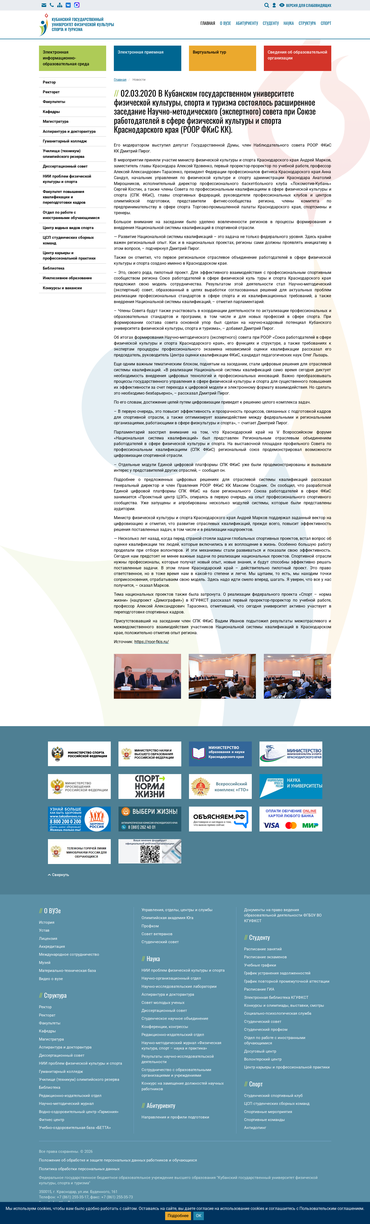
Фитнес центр (51, 1119)
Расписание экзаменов (265, 957)
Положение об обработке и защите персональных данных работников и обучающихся (118, 1160)
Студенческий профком (265, 1029)
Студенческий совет (160, 942)
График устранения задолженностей (277, 973)
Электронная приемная (141, 52)
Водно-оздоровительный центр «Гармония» (78, 1111)
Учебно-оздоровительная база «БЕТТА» (75, 1127)
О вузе (225, 23)
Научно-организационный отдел (171, 978)
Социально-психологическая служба (277, 1013)
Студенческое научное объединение (175, 1018)
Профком (150, 926)
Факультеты (50, 1023)
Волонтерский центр (263, 1059)
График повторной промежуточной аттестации (286, 981)
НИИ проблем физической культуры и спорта (80, 1063)
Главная (208, 23)
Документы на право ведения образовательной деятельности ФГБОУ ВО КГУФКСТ (283, 915)
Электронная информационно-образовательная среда (66, 58)
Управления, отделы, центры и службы (177, 910)
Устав (44, 930)
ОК (198, 1215)
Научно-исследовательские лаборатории (179, 986)
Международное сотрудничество (69, 954)
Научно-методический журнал (66, 1103)
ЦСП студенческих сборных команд (276, 1103)
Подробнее (178, 1215)
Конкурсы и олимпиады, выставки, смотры (284, 1005)
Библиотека (49, 1087)
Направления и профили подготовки (175, 1117)
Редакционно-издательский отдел (70, 1095)
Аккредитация (52, 946)
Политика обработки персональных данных (79, 1169)
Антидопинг (255, 1127)
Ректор (45, 1007)
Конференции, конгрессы (165, 1026)
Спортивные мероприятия (268, 1111)
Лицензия (48, 938)
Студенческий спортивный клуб (273, 1095)
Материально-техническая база (67, 970)
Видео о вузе (51, 978)
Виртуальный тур (209, 52)
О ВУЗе (52, 910)
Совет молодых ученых (163, 1002)
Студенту (271, 23)
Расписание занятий (263, 949)
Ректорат (47, 1015)
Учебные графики (260, 965)
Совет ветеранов (157, 934)
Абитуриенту (247, 23)
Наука (289, 23)
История (46, 922)
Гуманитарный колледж (61, 1071)
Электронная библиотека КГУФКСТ (276, 997)
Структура (307, 23)
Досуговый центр (260, 1051)
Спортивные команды (264, 1119)
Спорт (326, 23)
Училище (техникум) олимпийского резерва (79, 1079)
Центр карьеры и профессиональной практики (287, 1067)
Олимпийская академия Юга (167, 918)
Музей (45, 962)
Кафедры (47, 1031)
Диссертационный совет (61, 1055)
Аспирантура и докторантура (65, 1047)
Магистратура (51, 1039)
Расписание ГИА (259, 989)
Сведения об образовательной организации (297, 55)
